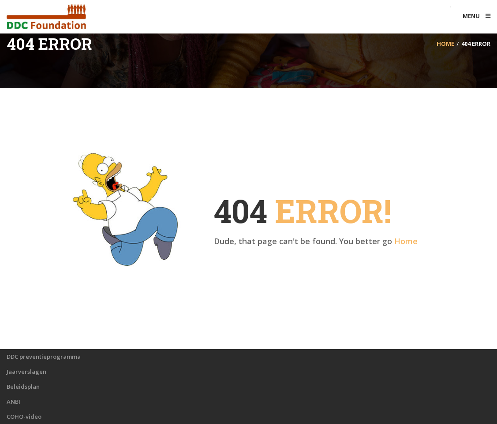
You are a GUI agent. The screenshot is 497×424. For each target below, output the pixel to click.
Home (406, 241)
